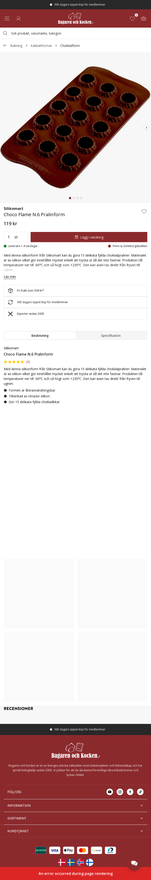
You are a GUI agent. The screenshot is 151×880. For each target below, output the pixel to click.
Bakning (16, 45)
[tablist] (75, 335)
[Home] (75, 18)
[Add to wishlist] (144, 211)
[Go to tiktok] (140, 792)
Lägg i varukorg (89, 237)
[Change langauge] (61, 862)
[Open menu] (7, 18)
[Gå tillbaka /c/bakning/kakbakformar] (5, 45)
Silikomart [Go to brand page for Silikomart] (13, 208)
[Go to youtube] (109, 792)
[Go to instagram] (120, 792)
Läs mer (10, 276)
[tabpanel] (75, 377)
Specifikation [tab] (111, 335)
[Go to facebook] (130, 792)
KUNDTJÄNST (75, 831)
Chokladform (70, 45)
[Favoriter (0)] (133, 18)
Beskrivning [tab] (40, 335)
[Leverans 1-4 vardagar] (21, 246)
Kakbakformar (41, 45)
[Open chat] (134, 863)
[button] (17, 362)
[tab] (70, 198)
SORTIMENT (75, 818)
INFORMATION (75, 805)
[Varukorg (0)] (143, 18)
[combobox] (75, 33)
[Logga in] (18, 18)
